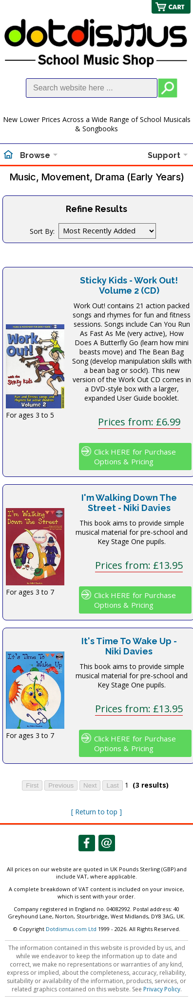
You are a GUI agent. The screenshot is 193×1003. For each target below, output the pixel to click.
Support (164, 155)
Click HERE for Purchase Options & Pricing (135, 456)
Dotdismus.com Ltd (71, 929)
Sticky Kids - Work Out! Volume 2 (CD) (129, 285)
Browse (35, 155)
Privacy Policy (161, 989)
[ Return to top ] (96, 811)
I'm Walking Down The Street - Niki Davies (129, 503)
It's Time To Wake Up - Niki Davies (129, 646)
